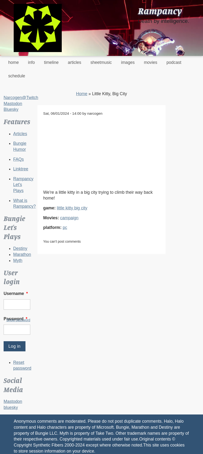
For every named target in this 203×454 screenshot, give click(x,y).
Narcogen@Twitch (21, 97)
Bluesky (11, 109)
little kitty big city (72, 208)
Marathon (22, 254)
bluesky (11, 407)
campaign (69, 217)
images (128, 62)
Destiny (20, 248)
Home (81, 93)
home (13, 62)
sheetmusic (101, 62)
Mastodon (13, 103)
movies (150, 62)
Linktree (20, 169)
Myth (17, 260)
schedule (16, 75)
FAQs (18, 159)
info (31, 62)
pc (65, 227)
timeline (51, 62)
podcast (173, 62)
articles (74, 62)
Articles (20, 133)
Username (16, 293)
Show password (18, 320)
